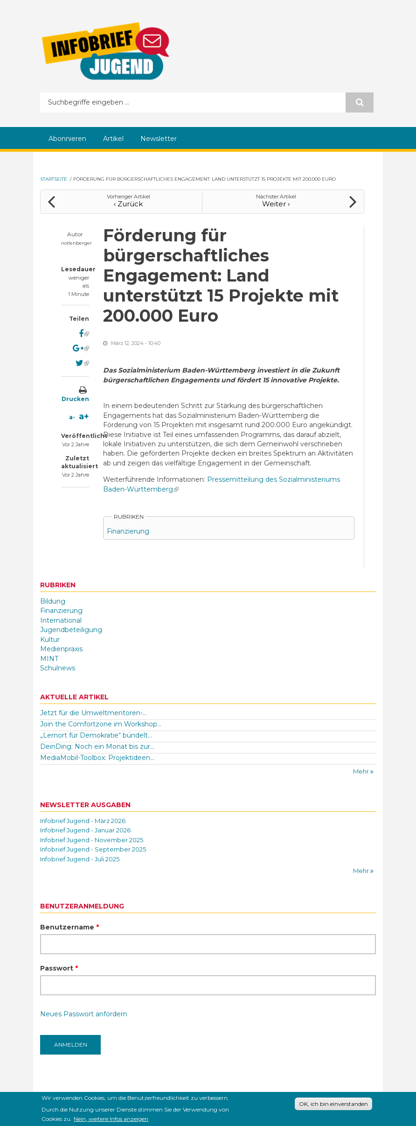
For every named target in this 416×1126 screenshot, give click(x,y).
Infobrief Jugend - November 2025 (91, 840)
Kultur (50, 639)
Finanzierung (128, 531)
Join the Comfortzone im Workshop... (100, 724)
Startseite (53, 179)
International (61, 620)
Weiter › (276, 203)
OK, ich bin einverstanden (333, 1105)
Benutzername (69, 927)
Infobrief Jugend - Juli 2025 (79, 859)
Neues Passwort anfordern (83, 1014)
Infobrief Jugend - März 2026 (82, 820)
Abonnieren (67, 138)
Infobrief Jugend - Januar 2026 (85, 830)
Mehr (361, 771)
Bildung (52, 601)
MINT (49, 658)
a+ (84, 416)
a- (72, 417)
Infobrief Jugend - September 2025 (93, 849)
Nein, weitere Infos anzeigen (111, 1120)
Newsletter (158, 138)
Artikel (113, 138)
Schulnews (57, 668)
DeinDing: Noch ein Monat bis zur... (97, 746)
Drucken (75, 398)
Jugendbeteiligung (71, 630)
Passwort (59, 968)
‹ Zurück (128, 203)
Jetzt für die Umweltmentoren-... (93, 713)
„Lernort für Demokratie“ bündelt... (96, 735)
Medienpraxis (61, 649)
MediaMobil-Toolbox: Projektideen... (97, 757)
